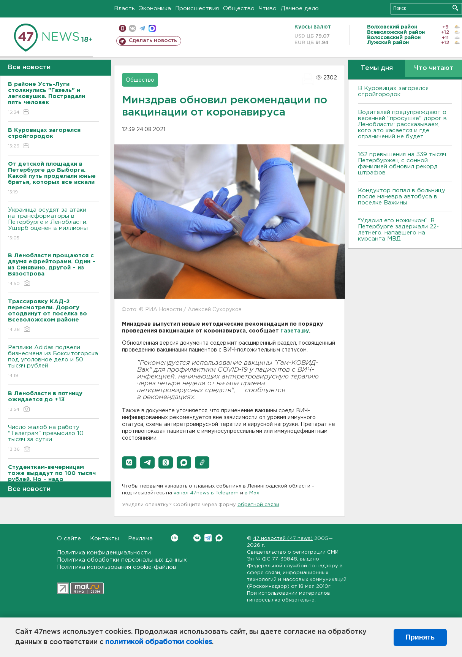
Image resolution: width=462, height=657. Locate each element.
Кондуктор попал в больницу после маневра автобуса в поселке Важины (401, 196)
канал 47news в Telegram (206, 493)
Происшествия (197, 8)
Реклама (140, 538)
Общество (239, 8)
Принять (420, 637)
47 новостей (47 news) (283, 539)
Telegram (208, 537)
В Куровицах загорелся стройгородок (393, 91)
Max (219, 537)
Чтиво (268, 8)
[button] (129, 462)
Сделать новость (153, 40)
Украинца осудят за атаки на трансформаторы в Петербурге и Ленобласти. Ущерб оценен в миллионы (53, 224)
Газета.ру (294, 331)
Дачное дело (300, 8)
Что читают (433, 68)
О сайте (69, 538)
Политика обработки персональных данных (122, 559)
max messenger (152, 28)
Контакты (104, 538)
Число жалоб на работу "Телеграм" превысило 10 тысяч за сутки (53, 439)
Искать (455, 8)
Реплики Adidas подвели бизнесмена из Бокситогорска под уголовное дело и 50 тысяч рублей (53, 362)
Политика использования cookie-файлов (116, 567)
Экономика (155, 8)
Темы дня (377, 68)
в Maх (252, 493)
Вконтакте (174, 537)
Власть (124, 8)
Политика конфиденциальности (104, 552)
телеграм (142, 28)
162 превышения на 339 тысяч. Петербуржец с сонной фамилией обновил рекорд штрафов (402, 163)
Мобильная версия (122, 28)
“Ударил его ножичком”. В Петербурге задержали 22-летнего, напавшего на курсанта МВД (398, 229)
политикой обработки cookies (158, 642)
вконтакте (132, 28)
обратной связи (258, 505)
